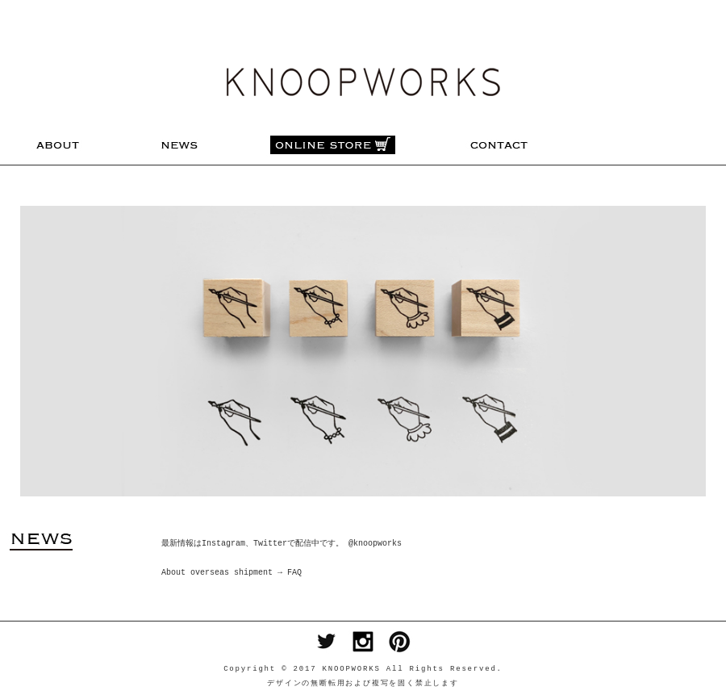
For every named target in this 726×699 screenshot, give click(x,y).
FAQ (294, 573)
